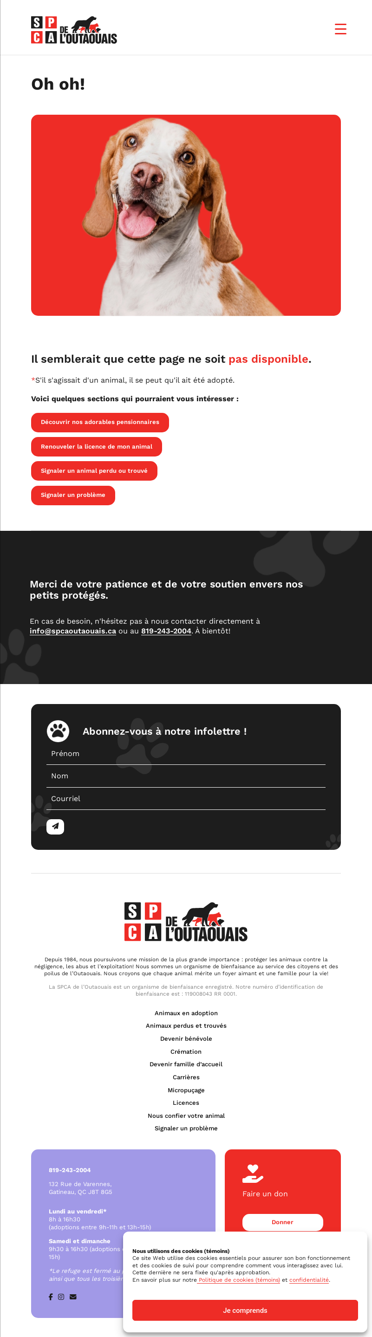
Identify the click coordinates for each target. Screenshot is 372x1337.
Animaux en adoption (186, 1013)
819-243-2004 (166, 630)
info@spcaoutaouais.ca (73, 630)
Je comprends (245, 1310)
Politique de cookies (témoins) (238, 1280)
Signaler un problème (73, 494)
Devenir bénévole (186, 1038)
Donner (283, 1222)
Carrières (186, 1077)
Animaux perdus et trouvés (186, 1025)
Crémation (186, 1051)
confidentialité (309, 1280)
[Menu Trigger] (340, 29)
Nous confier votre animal (186, 1115)
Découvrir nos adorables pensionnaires (100, 421)
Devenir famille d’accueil (186, 1064)
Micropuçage (186, 1090)
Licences (186, 1102)
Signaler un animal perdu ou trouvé (94, 470)
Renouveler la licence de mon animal (96, 446)
